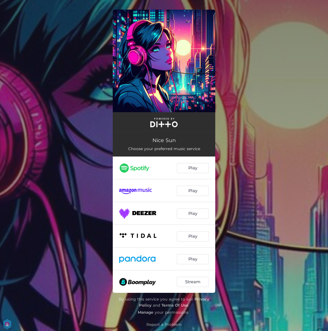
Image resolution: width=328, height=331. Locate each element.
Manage (145, 312)
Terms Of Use (174, 305)
